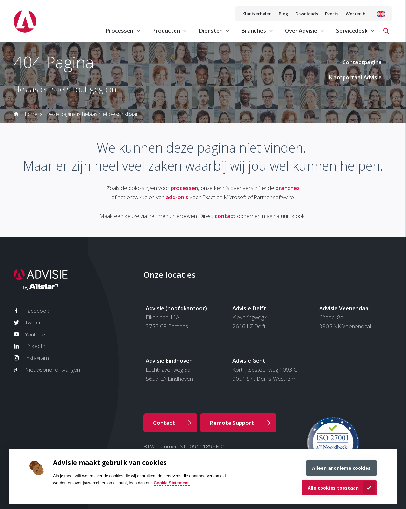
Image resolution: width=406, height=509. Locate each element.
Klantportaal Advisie (355, 77)
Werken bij (357, 14)
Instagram (37, 358)
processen (184, 188)
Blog (283, 14)
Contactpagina (362, 62)
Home (30, 114)
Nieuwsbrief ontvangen (52, 369)
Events (331, 14)
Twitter (33, 322)
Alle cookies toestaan (333, 488)
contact (225, 216)
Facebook (37, 310)
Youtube (35, 334)
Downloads (306, 14)
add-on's (178, 197)
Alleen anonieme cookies (341, 468)
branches (288, 188)
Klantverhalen (257, 14)
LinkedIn (35, 346)
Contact (164, 422)
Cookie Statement (171, 483)
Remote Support (232, 422)
